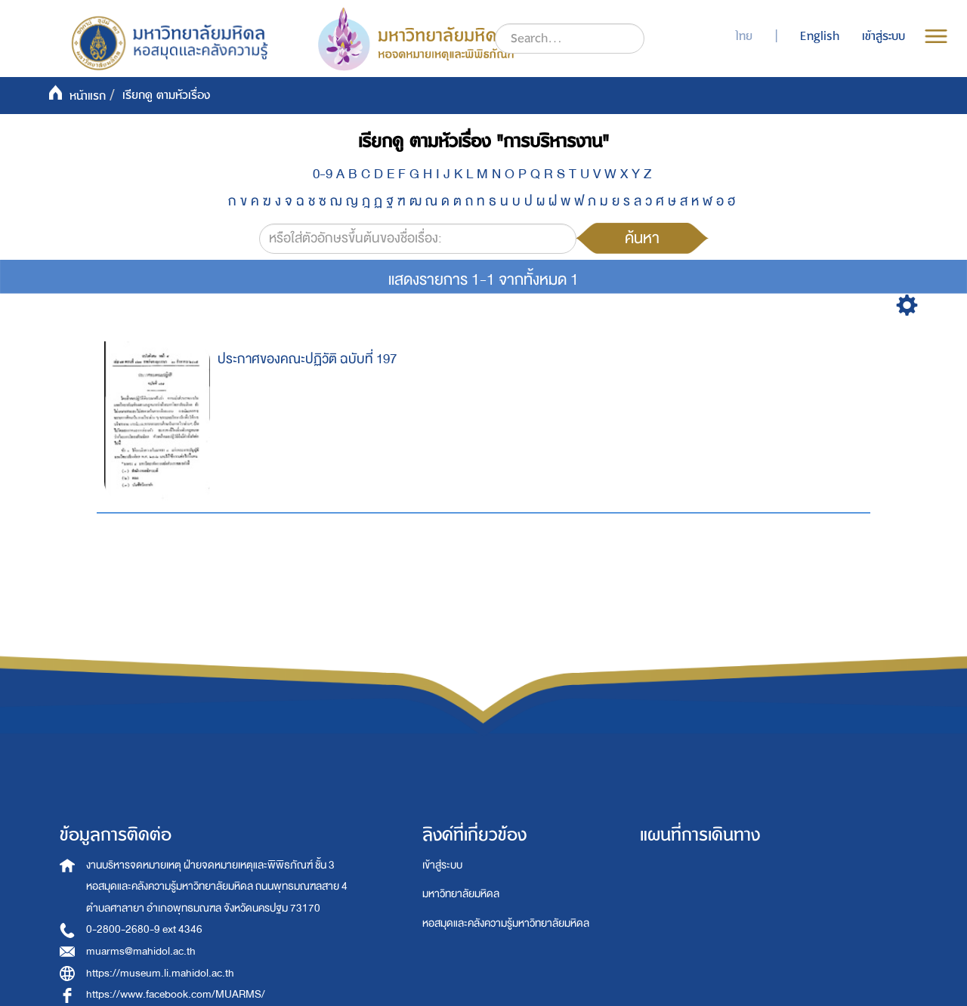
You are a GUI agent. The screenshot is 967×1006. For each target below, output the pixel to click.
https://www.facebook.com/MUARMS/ (175, 994)
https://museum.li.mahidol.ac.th (160, 973)
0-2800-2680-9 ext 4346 (144, 929)
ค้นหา (642, 238)
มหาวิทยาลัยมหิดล (460, 893)
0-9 (322, 174)
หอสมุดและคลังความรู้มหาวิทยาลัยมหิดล (505, 923)
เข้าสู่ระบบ (442, 865)
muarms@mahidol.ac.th (141, 951)
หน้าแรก (88, 96)
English (819, 36)
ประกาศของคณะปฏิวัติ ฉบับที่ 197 (307, 359)
